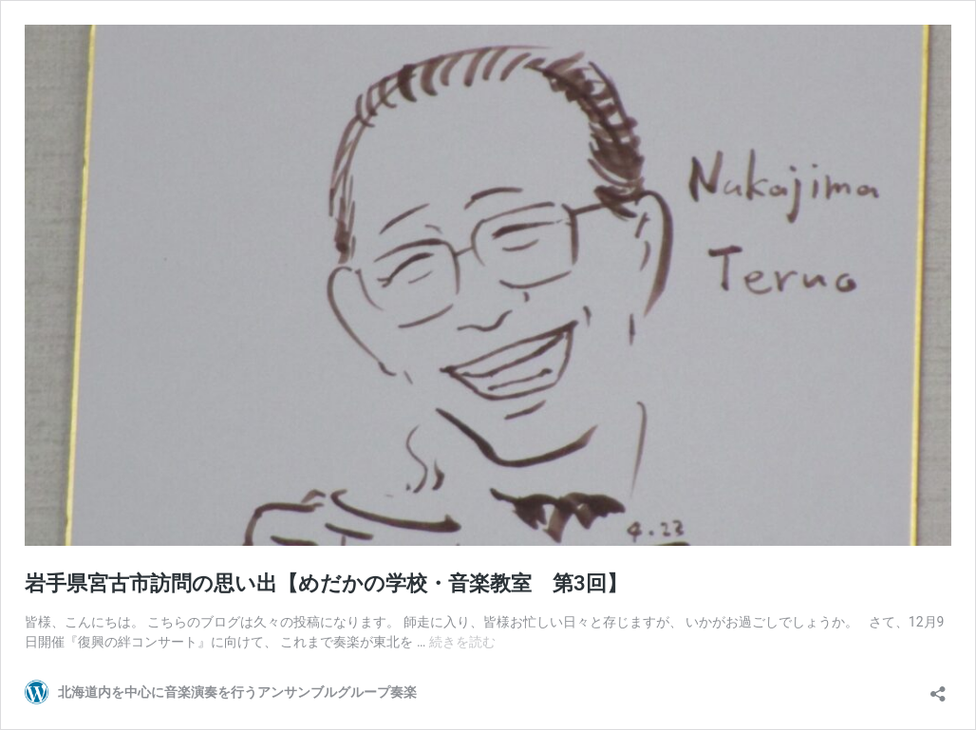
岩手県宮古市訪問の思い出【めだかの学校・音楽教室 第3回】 (326, 583)
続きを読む (462, 641)
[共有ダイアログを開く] (938, 687)
